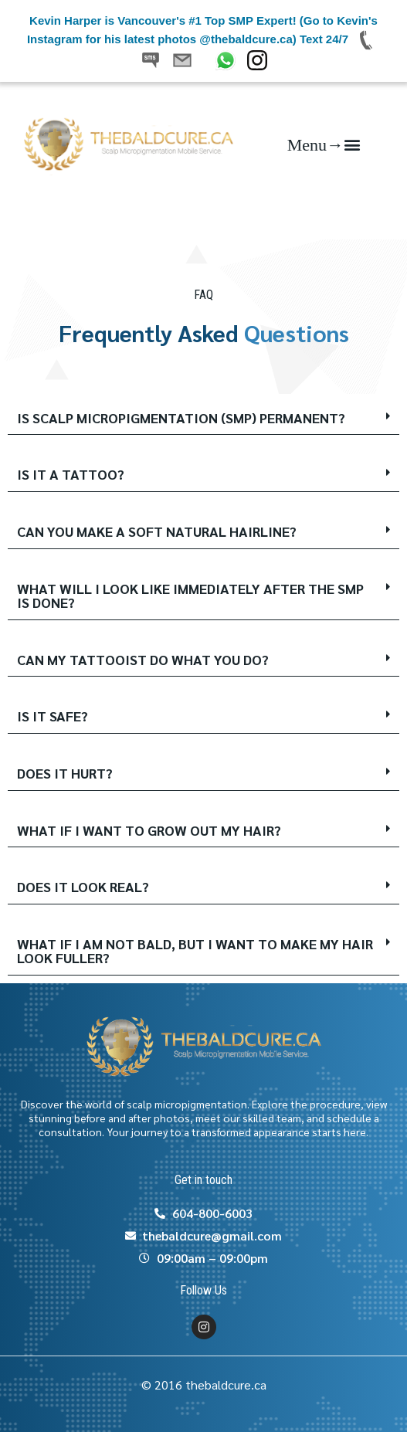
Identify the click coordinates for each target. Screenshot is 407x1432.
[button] (324, 144)
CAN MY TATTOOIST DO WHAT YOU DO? (143, 659)
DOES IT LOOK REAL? (83, 886)
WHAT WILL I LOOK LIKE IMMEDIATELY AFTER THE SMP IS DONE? (190, 595)
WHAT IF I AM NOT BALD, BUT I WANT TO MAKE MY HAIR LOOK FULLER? (195, 951)
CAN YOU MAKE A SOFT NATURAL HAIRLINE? (157, 531)
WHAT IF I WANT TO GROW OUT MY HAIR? (149, 830)
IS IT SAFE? (52, 715)
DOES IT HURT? (65, 773)
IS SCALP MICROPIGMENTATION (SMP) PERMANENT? (181, 417)
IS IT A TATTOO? (70, 474)
